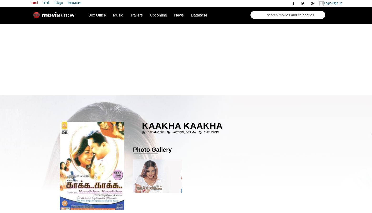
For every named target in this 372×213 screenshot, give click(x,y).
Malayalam (74, 3)
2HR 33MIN (211, 132)
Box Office (97, 15)
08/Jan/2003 (156, 132)
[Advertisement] (186, 59)
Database (199, 15)
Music (118, 15)
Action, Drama (184, 132)
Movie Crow (55, 17)
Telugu (58, 3)
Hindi (46, 3)
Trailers (136, 15)
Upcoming (158, 15)
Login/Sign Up (330, 3)
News (179, 15)
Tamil (34, 3)
